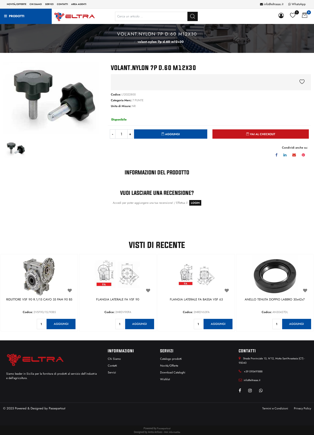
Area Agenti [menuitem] (78, 4)
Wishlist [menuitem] (165, 379)
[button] (192, 16)
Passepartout (57, 408)
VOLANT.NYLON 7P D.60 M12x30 (161, 41)
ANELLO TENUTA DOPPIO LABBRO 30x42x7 (275, 300)
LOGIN (195, 203)
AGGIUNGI (61, 324)
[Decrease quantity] (112, 134)
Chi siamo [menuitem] (36, 4)
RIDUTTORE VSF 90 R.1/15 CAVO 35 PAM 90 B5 (39, 300)
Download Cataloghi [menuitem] (172, 372)
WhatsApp (299, 4)
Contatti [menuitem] (62, 4)
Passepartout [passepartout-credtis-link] (163, 428)
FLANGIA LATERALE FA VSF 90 (117, 300)
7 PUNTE (129, 41)
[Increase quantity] (130, 134)
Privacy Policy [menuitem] (302, 408)
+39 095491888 (253, 371)
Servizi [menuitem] (49, 4)
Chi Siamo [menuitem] (114, 359)
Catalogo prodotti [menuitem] (171, 359)
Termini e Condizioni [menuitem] (275, 408)
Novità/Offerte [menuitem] (16, 4)
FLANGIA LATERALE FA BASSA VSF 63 (196, 300)
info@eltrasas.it (273, 4)
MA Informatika (172, 432)
